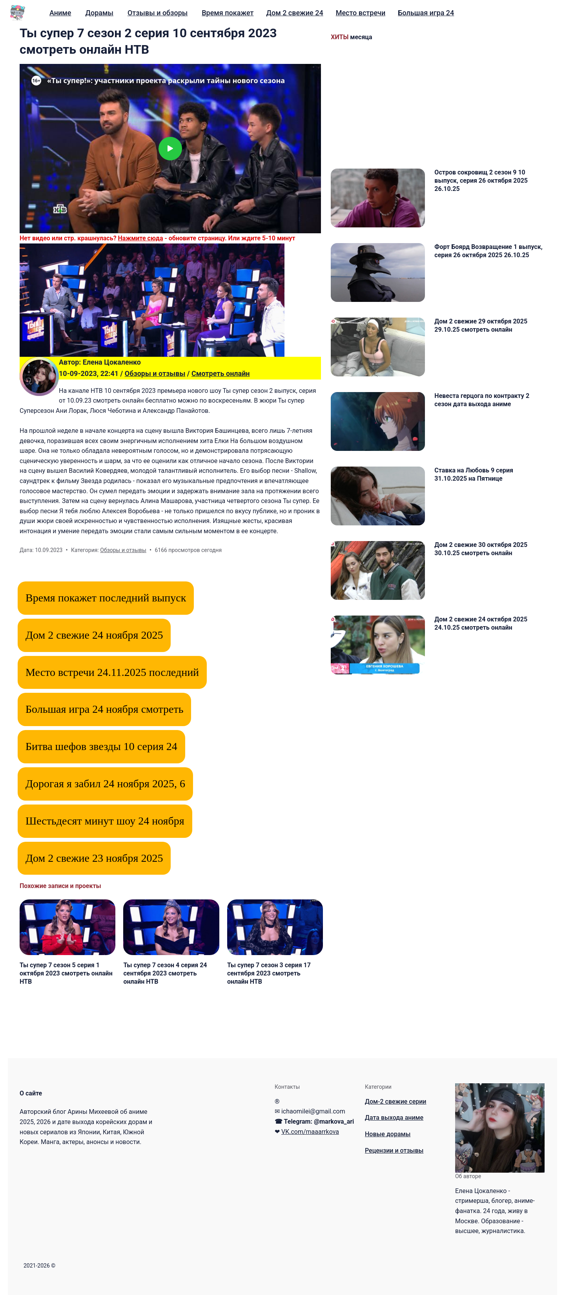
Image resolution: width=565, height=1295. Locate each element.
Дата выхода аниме (394, 1117)
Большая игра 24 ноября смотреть (104, 709)
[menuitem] (60, 13)
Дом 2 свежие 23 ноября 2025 (94, 858)
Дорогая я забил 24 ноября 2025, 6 (105, 783)
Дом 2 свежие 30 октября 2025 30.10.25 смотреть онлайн (480, 549)
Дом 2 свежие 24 (294, 13)
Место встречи (361, 13)
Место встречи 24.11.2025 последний (112, 672)
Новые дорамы (387, 1134)
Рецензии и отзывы (394, 1150)
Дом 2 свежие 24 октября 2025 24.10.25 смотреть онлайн (480, 623)
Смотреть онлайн (220, 373)
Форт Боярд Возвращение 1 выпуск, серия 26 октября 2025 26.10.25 (488, 251)
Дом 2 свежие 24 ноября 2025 (94, 635)
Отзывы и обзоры (158, 13)
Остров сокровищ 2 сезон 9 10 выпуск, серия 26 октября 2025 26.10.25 (481, 181)
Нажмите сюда (140, 238)
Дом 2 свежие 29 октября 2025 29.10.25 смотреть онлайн (480, 325)
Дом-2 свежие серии (395, 1101)
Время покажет (227, 13)
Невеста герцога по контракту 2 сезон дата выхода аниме (481, 400)
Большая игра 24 (426, 13)
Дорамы (99, 13)
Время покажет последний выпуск (106, 598)
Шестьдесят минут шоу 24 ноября (105, 821)
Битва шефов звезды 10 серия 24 (101, 746)
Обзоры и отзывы (155, 373)
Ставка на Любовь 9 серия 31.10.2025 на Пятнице (473, 474)
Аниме (60, 13)
